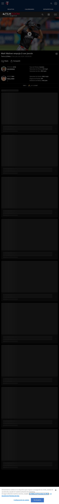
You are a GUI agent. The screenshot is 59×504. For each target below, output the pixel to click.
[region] (29, 495)
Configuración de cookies (21, 500)
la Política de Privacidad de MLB (39, 494)
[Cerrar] (55, 490)
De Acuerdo (37, 500)
